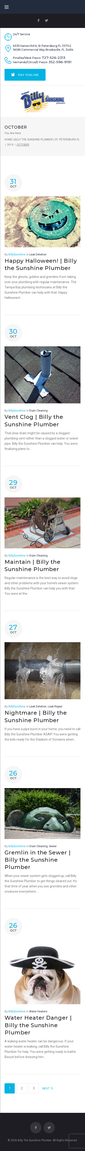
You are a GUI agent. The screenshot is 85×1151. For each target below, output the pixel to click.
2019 (10, 144)
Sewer (53, 846)
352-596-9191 (60, 62)
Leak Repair (55, 706)
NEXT (47, 1088)
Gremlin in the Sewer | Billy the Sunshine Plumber (38, 860)
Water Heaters (38, 1011)
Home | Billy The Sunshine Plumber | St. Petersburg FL (42, 139)
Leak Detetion (37, 254)
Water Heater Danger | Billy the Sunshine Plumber (38, 1025)
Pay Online (25, 75)
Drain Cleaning (38, 410)
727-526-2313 (53, 58)
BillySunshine (16, 254)
